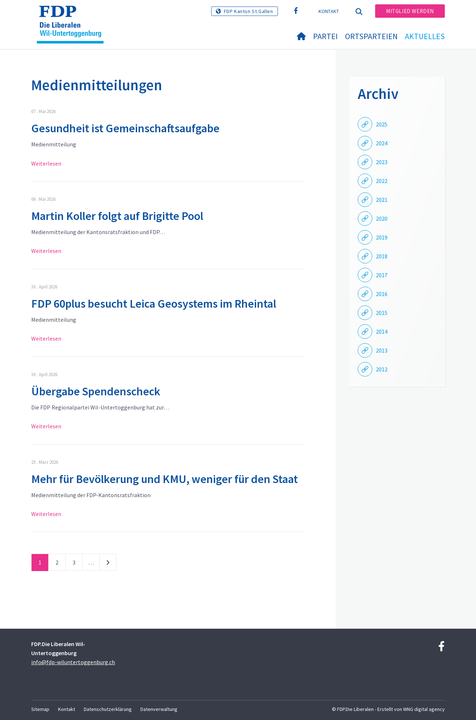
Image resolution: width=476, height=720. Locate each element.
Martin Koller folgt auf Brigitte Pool (117, 216)
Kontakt (329, 11)
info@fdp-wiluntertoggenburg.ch (73, 662)
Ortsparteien (371, 36)
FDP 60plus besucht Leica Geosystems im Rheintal (153, 303)
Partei (325, 36)
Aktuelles (425, 36)
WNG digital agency (424, 709)
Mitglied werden (410, 11)
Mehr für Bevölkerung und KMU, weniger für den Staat (164, 479)
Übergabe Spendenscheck (95, 391)
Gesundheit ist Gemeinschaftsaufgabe (125, 128)
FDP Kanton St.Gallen (248, 11)
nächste (108, 564)
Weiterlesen (46, 163)
